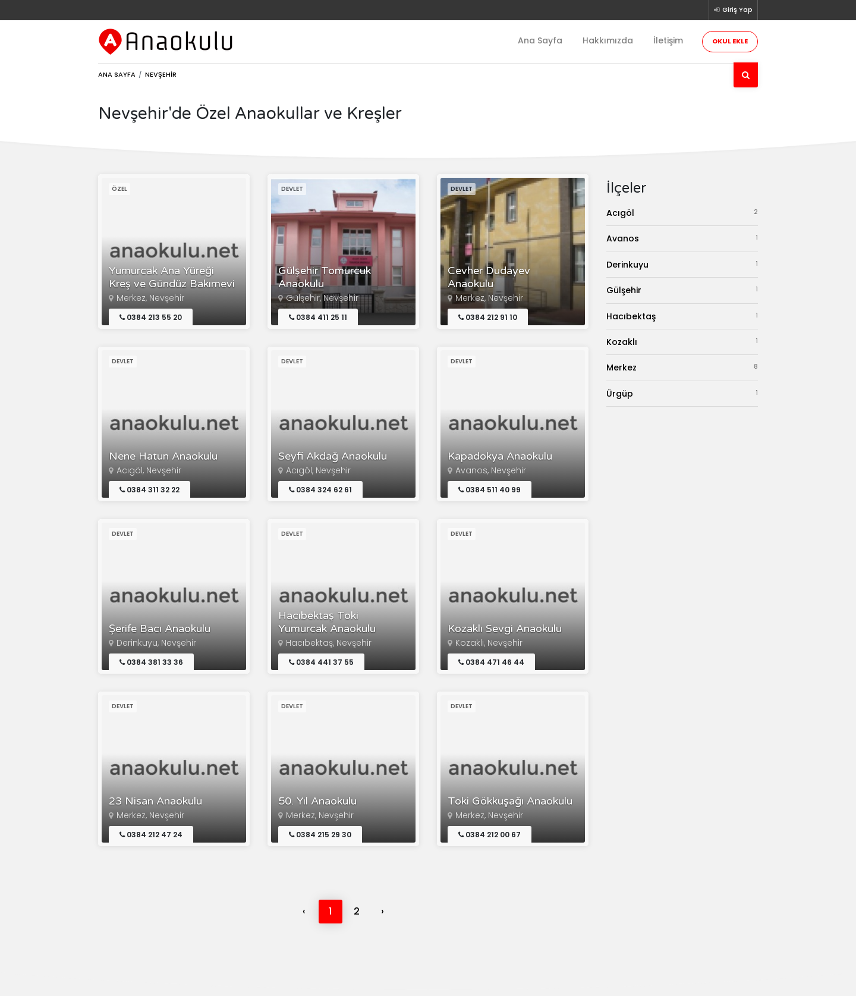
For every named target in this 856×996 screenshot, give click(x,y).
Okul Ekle (730, 41)
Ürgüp (682, 393)
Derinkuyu (682, 264)
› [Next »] (382, 911)
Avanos (682, 238)
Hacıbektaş (682, 316)
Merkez (682, 367)
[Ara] (746, 74)
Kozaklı (682, 341)
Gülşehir (682, 290)
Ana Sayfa (540, 40)
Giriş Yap (733, 9)
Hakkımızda (608, 40)
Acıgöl (682, 212)
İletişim (668, 40)
